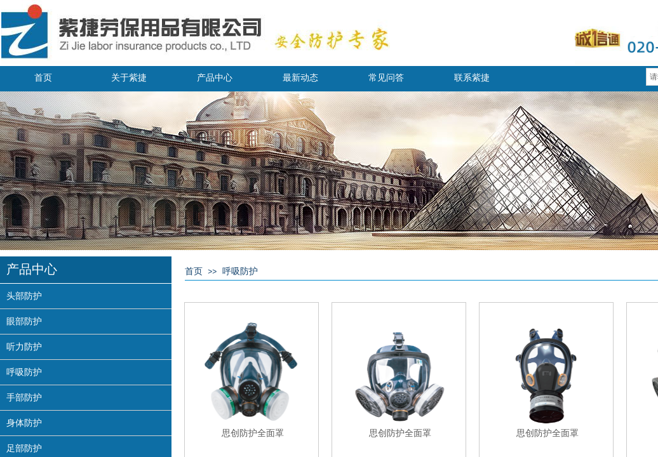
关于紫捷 (129, 78)
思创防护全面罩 (253, 433)
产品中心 (214, 78)
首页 (43, 78)
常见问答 (386, 78)
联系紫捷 (472, 78)
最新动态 (300, 78)
